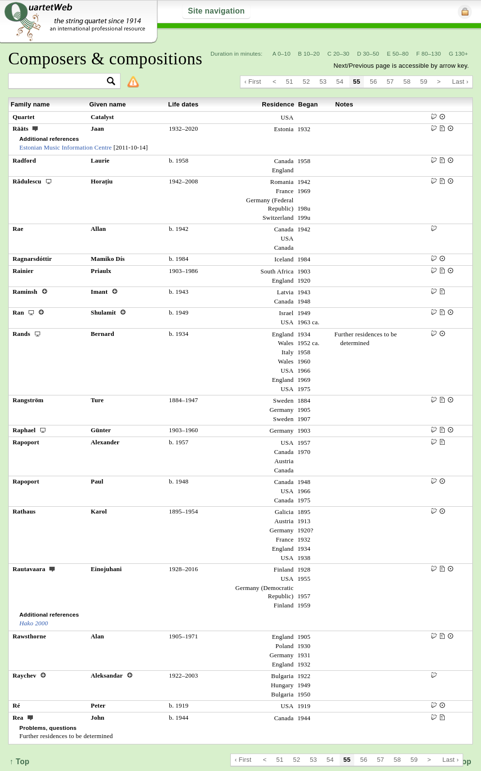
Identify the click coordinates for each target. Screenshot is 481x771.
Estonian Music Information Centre (65, 147)
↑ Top (20, 761)
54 (340, 81)
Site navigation (216, 11)
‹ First (252, 81)
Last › (460, 81)
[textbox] (60, 82)
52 (306, 81)
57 (390, 81)
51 (289, 81)
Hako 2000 (33, 623)
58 (407, 81)
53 (323, 81)
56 (373, 81)
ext (35, 128)
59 (423, 81)
